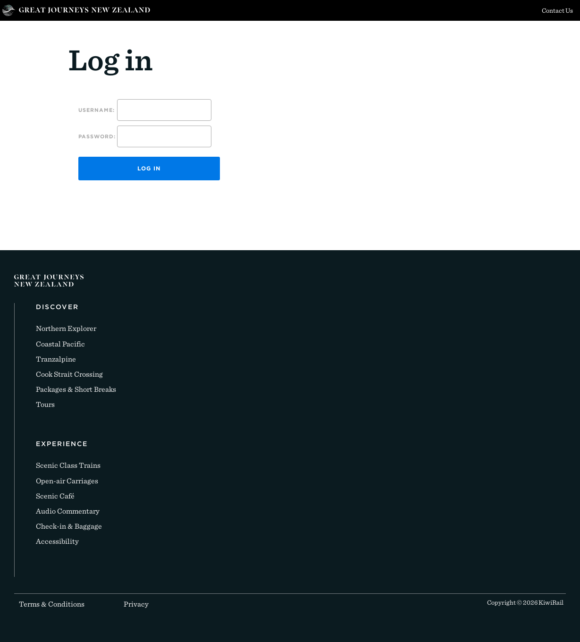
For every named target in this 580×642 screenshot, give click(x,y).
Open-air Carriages (67, 480)
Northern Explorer (66, 328)
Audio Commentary (68, 511)
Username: (96, 110)
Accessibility (57, 541)
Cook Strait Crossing (69, 374)
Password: (97, 136)
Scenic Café (55, 495)
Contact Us (557, 10)
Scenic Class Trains (68, 465)
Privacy (136, 604)
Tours (45, 404)
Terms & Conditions (51, 604)
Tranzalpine (56, 359)
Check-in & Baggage (69, 526)
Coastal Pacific (60, 343)
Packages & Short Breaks (76, 389)
